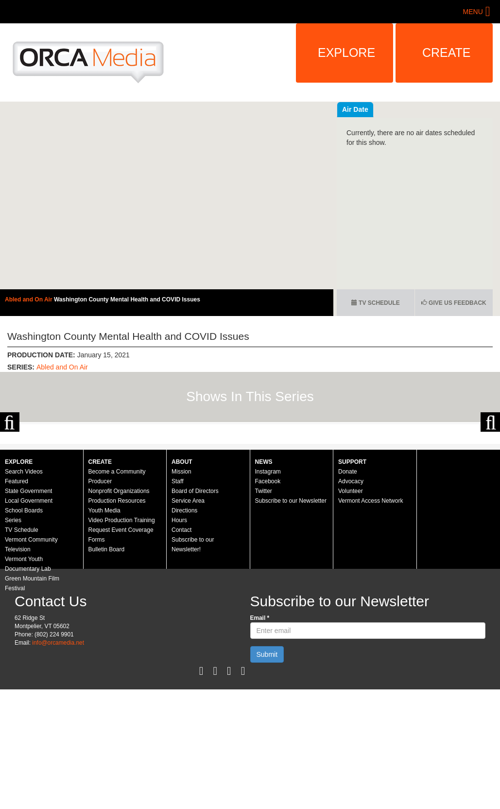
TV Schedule (375, 302)
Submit (267, 748)
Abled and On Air (29, 299)
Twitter (263, 584)
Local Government (28, 594)
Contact (181, 623)
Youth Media (104, 604)
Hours (179, 614)
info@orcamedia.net (58, 736)
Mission (181, 565)
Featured (16, 575)
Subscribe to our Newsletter (291, 594)
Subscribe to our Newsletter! (193, 638)
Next (490, 468)
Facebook (268, 575)
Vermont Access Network (370, 594)
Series (13, 614)
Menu (473, 12)
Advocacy (350, 575)
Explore (346, 52)
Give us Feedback (453, 302)
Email (260, 711)
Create (446, 52)
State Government (28, 584)
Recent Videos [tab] (365, 109)
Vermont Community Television (31, 638)
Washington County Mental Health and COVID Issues (127, 299)
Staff (177, 575)
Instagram (268, 565)
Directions (184, 604)
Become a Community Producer (117, 570)
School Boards (24, 604)
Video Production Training (121, 614)
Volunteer (350, 584)
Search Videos (24, 565)
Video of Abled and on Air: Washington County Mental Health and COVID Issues (166, 195)
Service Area (188, 594)
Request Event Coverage (121, 623)
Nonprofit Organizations (119, 584)
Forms (96, 633)
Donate (347, 565)
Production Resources (117, 594)
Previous (9, 468)
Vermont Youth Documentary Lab (28, 658)
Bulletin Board (106, 643)
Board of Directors (195, 584)
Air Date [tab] (413, 109)
